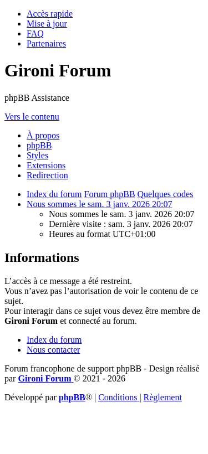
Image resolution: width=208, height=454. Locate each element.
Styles (37, 155)
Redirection (47, 175)
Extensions (46, 165)
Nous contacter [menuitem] (53, 349)
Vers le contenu (31, 116)
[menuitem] (47, 23)
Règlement (163, 397)
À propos (43, 135)
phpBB (39, 145)
